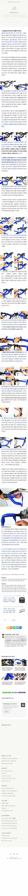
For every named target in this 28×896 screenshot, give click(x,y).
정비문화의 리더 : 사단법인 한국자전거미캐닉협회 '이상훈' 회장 (12, 580)
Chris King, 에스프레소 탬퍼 (7, 823)
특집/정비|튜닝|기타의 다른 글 (8, 661)
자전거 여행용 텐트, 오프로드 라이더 (9, 825)
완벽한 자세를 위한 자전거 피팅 (8, 810)
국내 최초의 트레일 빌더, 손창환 (8, 800)
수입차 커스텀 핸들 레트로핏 (9, 598)
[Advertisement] (14, 653)
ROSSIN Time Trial (5, 785)
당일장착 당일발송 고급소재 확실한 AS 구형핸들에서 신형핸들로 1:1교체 (9, 600)
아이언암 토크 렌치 (5, 840)
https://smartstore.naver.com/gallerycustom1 (12, 595)
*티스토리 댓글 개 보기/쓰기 (7, 702)
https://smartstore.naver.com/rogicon (12, 606)
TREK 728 (3, 778)
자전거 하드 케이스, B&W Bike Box (9, 830)
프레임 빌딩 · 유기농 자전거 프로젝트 (9, 763)
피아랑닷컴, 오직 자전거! (10, 708)
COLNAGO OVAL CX (6, 780)
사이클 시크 (4, 813)
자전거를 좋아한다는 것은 (7, 815)
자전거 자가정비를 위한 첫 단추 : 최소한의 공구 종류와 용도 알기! (13, 587)
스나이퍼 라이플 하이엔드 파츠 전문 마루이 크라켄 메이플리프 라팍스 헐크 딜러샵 (9, 611)
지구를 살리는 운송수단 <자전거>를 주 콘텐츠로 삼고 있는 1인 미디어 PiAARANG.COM (10, 712)
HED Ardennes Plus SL (6, 845)
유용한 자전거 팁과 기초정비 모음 (8, 765)
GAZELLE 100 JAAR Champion (8, 783)
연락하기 (22, 646)
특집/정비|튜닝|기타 (14, 12)
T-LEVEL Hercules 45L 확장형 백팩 (9, 833)
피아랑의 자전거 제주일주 (7, 768)
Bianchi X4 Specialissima (7, 775)
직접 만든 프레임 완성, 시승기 (7, 793)
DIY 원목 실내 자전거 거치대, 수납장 (9, 842)
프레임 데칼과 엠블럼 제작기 (7, 798)
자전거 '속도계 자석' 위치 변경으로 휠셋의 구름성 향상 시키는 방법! (13, 585)
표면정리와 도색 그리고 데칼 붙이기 (9, 795)
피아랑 (9, 22)
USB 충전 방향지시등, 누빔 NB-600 (9, 828)
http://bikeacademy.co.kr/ (6, 574)
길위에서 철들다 (5, 808)
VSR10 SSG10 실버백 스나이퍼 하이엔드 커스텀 (9, 609)
